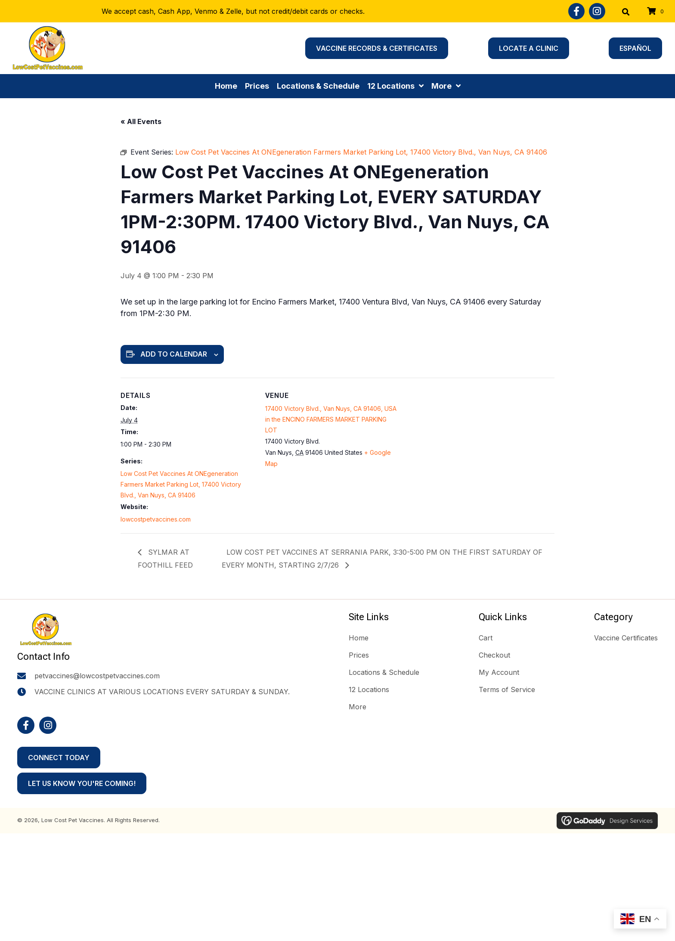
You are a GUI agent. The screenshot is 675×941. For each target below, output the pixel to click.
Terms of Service (507, 689)
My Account (499, 672)
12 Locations (369, 689)
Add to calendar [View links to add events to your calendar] (173, 354)
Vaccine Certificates (626, 638)
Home (358, 638)
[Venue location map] (477, 437)
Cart (485, 638)
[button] (576, 11)
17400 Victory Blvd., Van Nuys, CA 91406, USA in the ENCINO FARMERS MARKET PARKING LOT (330, 419)
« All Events (141, 121)
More (357, 706)
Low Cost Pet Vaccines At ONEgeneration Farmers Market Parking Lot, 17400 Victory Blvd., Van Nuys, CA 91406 (181, 484)
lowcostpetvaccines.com (156, 519)
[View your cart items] (656, 11)
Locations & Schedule (384, 672)
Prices (359, 655)
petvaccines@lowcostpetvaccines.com (97, 680)
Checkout (494, 655)
